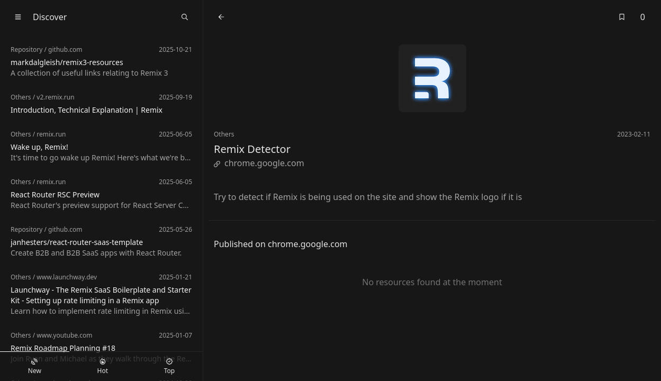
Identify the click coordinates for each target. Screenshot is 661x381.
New (34, 366)
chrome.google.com (259, 163)
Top (169, 366)
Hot (102, 366)
